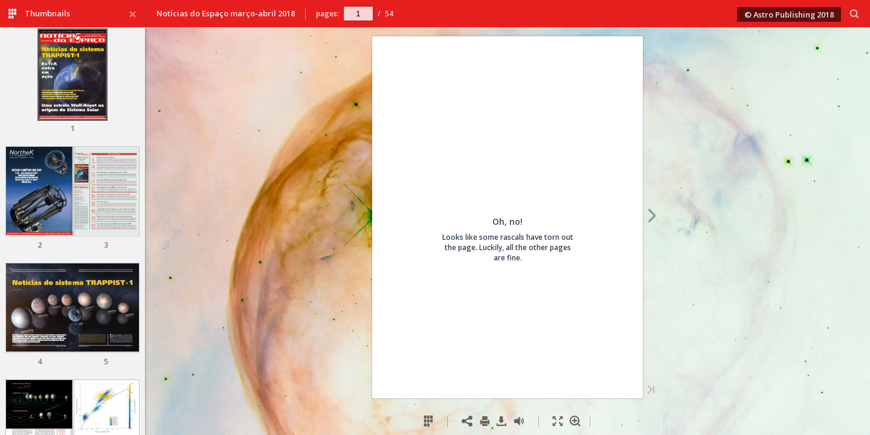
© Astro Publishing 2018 (789, 14)
